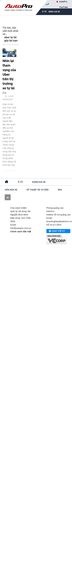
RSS (60, 189)
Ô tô (20, 182)
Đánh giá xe (54, 12)
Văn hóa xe (11, 189)
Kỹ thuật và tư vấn (37, 189)
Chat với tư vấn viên (57, 231)
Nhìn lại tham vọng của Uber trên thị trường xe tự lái (9, 74)
